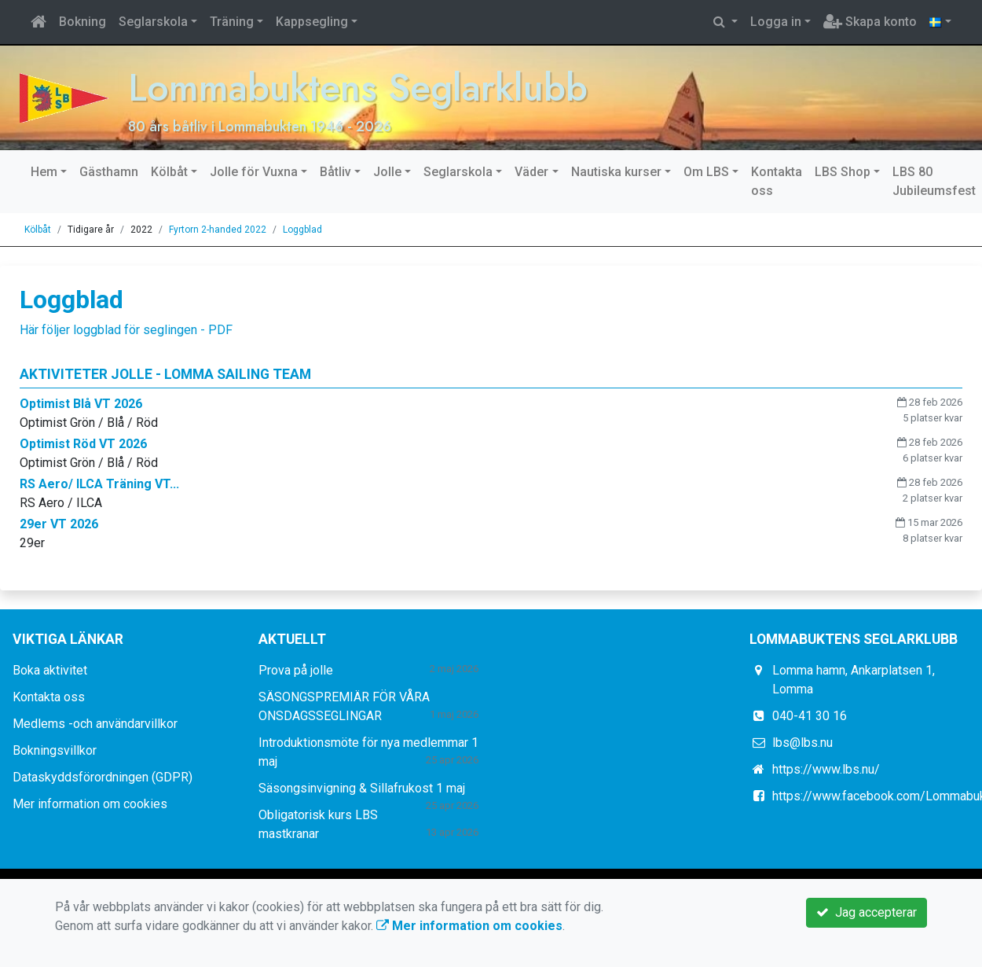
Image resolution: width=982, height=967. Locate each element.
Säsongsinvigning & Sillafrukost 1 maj (361, 788)
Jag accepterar (866, 912)
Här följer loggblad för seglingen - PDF (126, 329)
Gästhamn (108, 171)
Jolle (387, 171)
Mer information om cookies (90, 803)
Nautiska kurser (616, 171)
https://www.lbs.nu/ (826, 769)
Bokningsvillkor (55, 750)
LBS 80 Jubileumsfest (934, 181)
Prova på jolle (295, 670)
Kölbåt (169, 171)
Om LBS (706, 171)
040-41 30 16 (809, 715)
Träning (232, 21)
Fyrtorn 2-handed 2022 (217, 229)
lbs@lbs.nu (802, 742)
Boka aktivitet (50, 670)
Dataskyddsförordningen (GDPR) (102, 777)
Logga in (775, 21)
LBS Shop (842, 171)
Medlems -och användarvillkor (95, 723)
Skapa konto (870, 21)
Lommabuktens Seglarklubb (366, 87)
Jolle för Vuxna (254, 171)
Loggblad (302, 229)
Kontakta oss (776, 181)
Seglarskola (153, 21)
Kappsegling (312, 21)
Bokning (82, 21)
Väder (531, 171)
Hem (44, 171)
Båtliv (335, 171)
